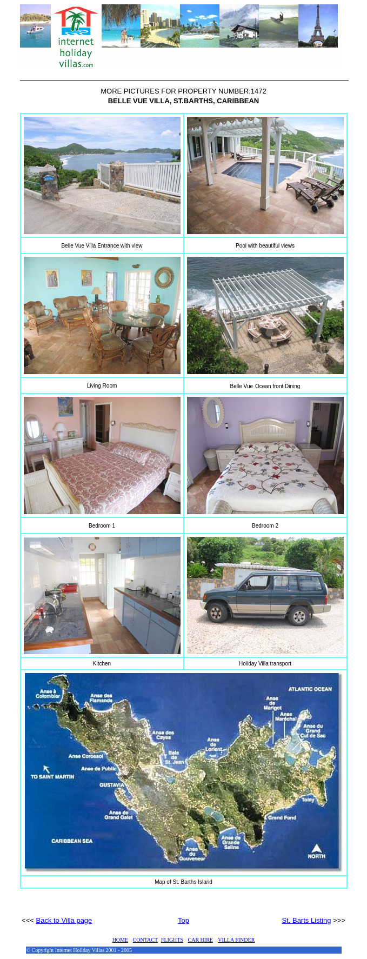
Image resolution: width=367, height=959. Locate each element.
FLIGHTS (172, 940)
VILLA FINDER (236, 940)
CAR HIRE (200, 940)
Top (183, 920)
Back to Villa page (64, 920)
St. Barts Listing (306, 920)
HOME (120, 940)
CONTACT (145, 940)
